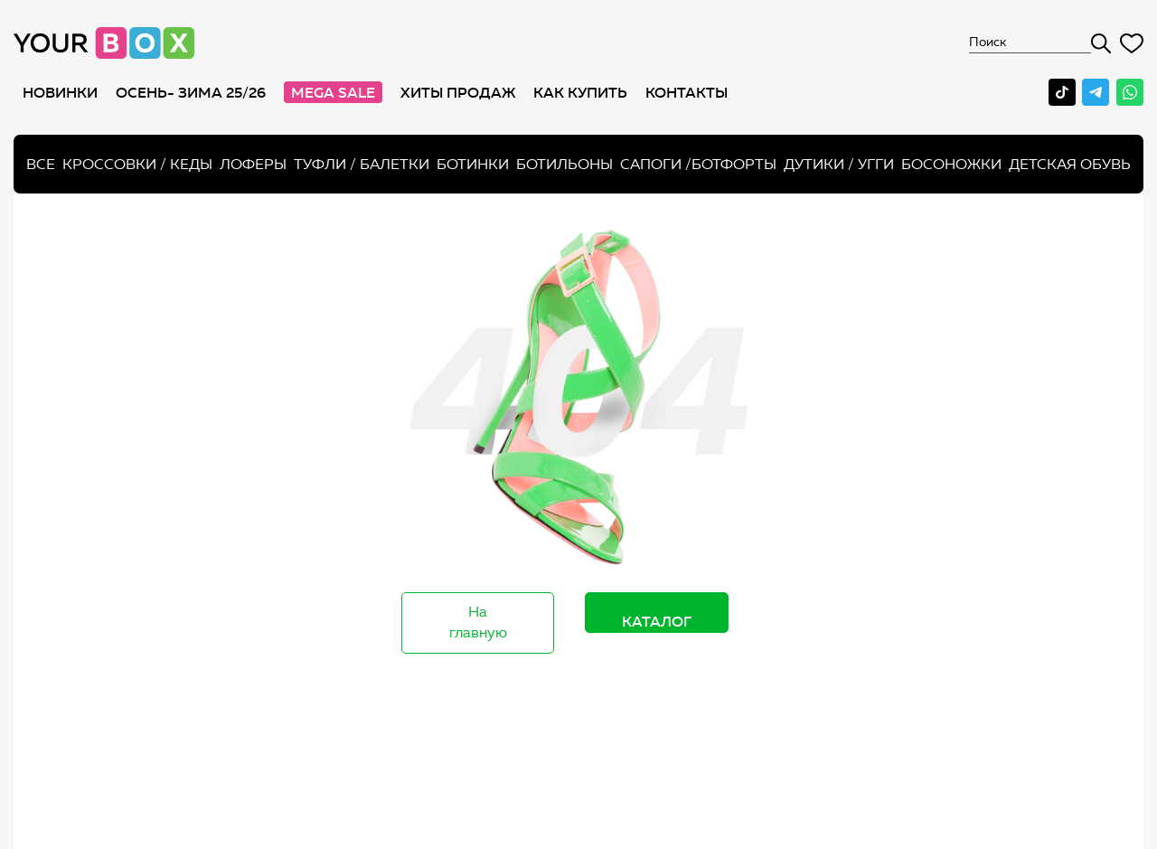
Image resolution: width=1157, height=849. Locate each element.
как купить (580, 92)
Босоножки (951, 164)
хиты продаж (457, 92)
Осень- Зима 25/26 (191, 92)
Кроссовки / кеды (137, 164)
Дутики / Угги (839, 164)
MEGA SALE (333, 92)
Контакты (686, 92)
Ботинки (473, 164)
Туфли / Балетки (361, 164)
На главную (478, 622)
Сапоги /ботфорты (698, 164)
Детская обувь (1070, 164)
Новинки (60, 92)
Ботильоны (564, 164)
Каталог (656, 621)
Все (40, 164)
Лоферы (253, 164)
